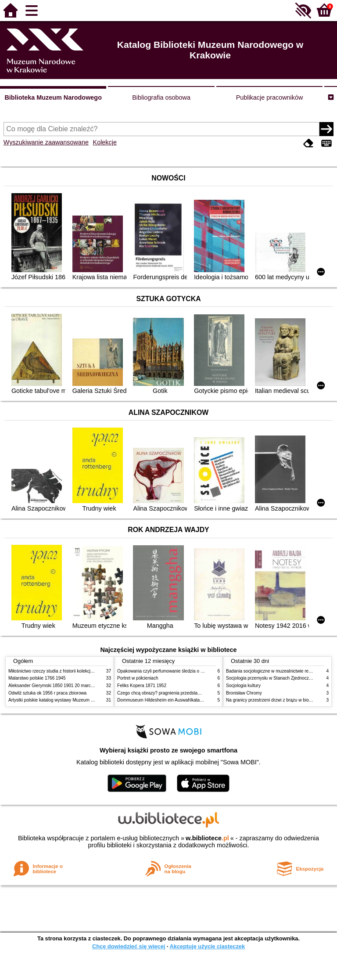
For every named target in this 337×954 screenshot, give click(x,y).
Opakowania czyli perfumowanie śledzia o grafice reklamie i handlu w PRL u (191, 671)
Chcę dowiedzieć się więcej (128, 946)
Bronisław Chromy (244, 693)
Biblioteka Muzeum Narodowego (52, 97)
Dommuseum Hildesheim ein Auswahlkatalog (161, 700)
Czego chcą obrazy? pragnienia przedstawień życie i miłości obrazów (185, 693)
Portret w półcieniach (137, 678)
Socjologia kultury (243, 685)
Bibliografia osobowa (161, 97)
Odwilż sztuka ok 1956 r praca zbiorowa (47, 693)
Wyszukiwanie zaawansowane (46, 142)
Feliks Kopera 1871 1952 (141, 685)
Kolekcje (105, 142)
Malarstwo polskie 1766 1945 (37, 678)
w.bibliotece (207, 838)
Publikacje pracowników (269, 97)
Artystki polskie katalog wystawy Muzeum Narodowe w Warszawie (73, 700)
